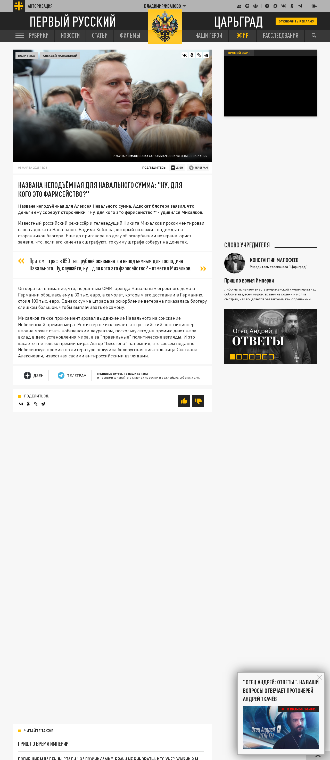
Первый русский (72, 21)
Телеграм (72, 375)
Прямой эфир (239, 52)
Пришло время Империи (43, 743)
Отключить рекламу (296, 21)
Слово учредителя (247, 245)
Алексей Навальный (60, 55)
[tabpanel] (270, 336)
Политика (26, 55)
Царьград (238, 21)
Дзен (34, 375)
